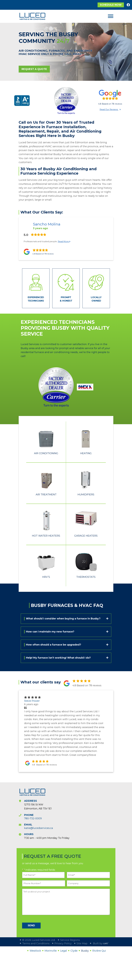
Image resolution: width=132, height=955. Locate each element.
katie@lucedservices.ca (38, 828)
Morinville (51, 950)
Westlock (35, 950)
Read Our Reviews (109, 109)
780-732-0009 (33, 818)
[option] (22, 100)
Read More (64, 241)
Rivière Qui (99, 950)
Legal (63, 950)
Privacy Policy (63, 943)
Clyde (74, 950)
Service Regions (70, 940)
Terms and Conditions (36, 943)
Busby (85, 950)
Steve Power (32, 700)
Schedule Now (111, 4)
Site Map (82, 943)
